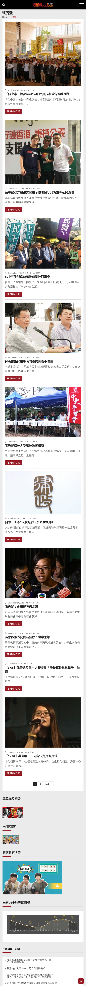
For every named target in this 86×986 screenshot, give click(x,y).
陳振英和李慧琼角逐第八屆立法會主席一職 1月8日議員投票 (29, 961)
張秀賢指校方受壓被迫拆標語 (24, 445)
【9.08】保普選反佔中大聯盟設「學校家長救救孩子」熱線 (42, 669)
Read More (13, 111)
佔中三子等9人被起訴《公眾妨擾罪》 (30, 522)
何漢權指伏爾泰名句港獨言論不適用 (29, 361)
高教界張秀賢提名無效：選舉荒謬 (27, 637)
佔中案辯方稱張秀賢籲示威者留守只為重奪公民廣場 (39, 192)
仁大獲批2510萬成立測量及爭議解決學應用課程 (32, 983)
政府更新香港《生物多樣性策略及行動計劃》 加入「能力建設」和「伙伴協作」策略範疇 (30, 976)
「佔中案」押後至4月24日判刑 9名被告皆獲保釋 (37, 94)
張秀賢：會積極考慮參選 (21, 606)
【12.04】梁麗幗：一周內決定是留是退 (31, 756)
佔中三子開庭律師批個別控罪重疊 (27, 277)
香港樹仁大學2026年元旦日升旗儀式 (26, 968)
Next (47, 784)
